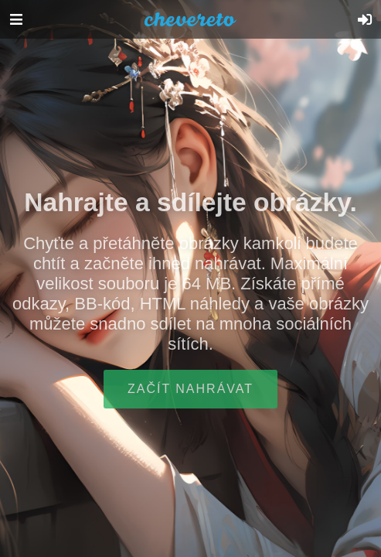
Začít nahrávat (190, 388)
